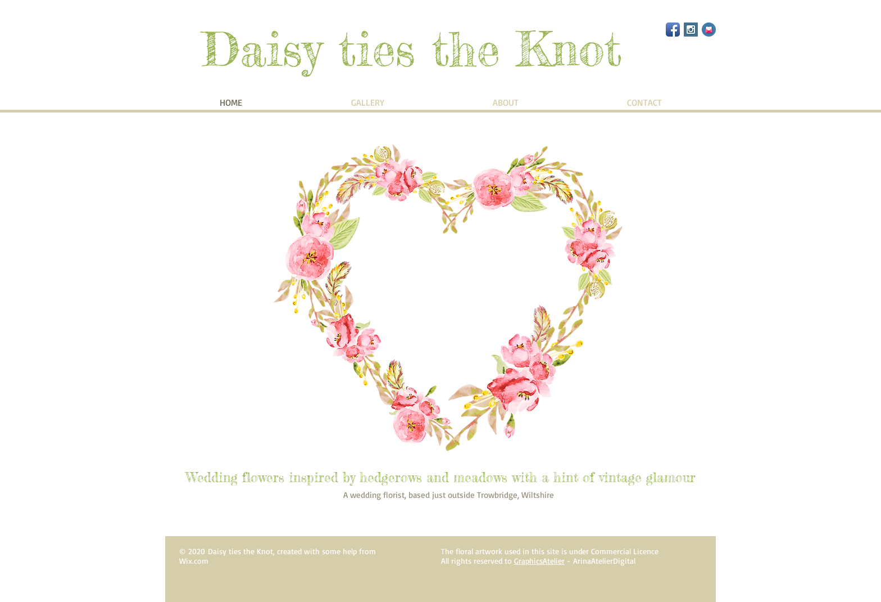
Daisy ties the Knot (412, 49)
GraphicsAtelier (539, 560)
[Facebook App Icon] (673, 30)
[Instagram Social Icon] (691, 30)
